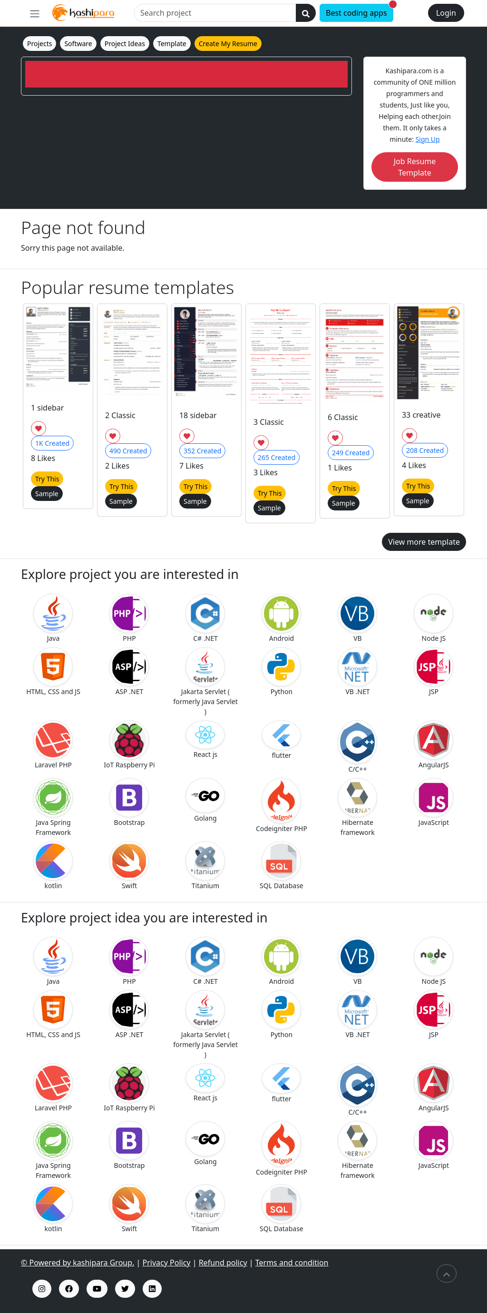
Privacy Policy (167, 1262)
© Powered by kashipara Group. (77, 1262)
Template (171, 43)
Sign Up (428, 139)
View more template (424, 542)
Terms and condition (292, 1262)
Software (78, 43)
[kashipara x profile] (125, 1289)
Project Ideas (125, 43)
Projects (39, 43)
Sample (46, 493)
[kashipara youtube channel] (97, 1289)
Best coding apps (359, 11)
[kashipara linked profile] (152, 1289)
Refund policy (223, 1262)
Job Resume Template (415, 167)
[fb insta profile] (69, 1289)
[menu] (35, 13)
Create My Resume (228, 43)
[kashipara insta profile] (41, 1289)
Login (446, 13)
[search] (306, 13)
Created (52, 443)
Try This (47, 478)
